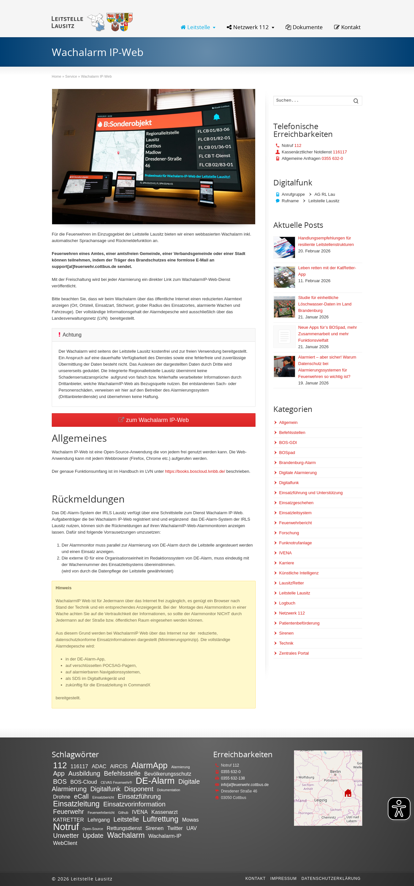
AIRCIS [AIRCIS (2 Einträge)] (118, 766)
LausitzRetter (291, 583)
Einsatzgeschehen (296, 502)
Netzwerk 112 (248, 27)
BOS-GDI (288, 442)
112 (297, 145)
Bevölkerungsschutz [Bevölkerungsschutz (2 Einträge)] (167, 774)
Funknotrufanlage (295, 542)
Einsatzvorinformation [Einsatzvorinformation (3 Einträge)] (134, 804)
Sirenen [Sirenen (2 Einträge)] (155, 828)
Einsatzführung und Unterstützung (311, 492)
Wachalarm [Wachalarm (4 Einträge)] (126, 835)
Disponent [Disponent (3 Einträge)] (138, 788)
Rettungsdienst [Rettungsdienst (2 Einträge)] (124, 828)
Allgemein (288, 422)
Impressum (283, 878)
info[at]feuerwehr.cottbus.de (244, 784)
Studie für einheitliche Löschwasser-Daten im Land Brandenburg (325, 304)
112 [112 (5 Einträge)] (60, 765)
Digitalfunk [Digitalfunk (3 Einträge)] (105, 788)
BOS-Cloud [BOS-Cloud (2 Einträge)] (84, 782)
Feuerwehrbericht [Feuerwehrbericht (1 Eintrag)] (101, 812)
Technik (286, 643)
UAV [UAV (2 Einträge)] (191, 828)
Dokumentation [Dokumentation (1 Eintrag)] (168, 790)
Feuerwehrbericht (295, 522)
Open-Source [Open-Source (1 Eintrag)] (92, 829)
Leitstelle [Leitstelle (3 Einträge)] (126, 819)
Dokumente (304, 27)
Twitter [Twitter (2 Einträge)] (175, 828)
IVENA (285, 552)
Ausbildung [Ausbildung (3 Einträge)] (84, 773)
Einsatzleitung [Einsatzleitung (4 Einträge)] (76, 804)
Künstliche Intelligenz (299, 572)
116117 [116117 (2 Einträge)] (79, 766)
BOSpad (287, 452)
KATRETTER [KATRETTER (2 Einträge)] (68, 820)
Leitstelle (195, 27)
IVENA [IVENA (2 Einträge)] (140, 812)
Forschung (289, 532)
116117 (340, 152)
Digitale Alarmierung (298, 472)
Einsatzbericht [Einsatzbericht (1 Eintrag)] (103, 797)
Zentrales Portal (294, 653)
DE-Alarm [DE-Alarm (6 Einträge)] (155, 781)
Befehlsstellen (292, 432)
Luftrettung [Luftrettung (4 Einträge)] (161, 819)
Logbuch (287, 603)
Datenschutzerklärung (331, 878)
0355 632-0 (332, 158)
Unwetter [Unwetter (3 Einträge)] (66, 835)
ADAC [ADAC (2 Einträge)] (99, 766)
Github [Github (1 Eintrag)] (123, 812)
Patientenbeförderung (299, 623)
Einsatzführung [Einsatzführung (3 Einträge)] (139, 796)
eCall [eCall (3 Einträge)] (81, 796)
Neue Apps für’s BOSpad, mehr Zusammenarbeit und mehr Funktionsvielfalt (327, 334)
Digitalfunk (289, 482)
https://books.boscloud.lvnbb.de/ (195, 471)
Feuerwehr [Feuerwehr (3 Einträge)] (68, 811)
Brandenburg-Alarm (297, 462)
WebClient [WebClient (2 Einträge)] (65, 843)
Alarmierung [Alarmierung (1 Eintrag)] (180, 767)
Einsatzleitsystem (295, 512)
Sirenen (286, 633)
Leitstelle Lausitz (294, 593)
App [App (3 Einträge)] (59, 773)
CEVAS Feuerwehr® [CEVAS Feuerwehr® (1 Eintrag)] (116, 782)
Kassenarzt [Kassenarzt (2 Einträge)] (164, 812)
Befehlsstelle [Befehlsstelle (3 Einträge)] (122, 773)
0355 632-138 (233, 778)
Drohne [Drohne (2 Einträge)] (61, 797)
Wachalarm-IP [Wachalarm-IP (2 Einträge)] (164, 836)
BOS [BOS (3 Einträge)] (60, 781)
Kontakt (347, 27)
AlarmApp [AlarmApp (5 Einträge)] (149, 765)
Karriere (286, 562)
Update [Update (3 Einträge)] (93, 835)
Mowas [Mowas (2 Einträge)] (190, 820)
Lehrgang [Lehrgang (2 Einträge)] (99, 820)
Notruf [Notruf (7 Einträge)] (66, 826)
